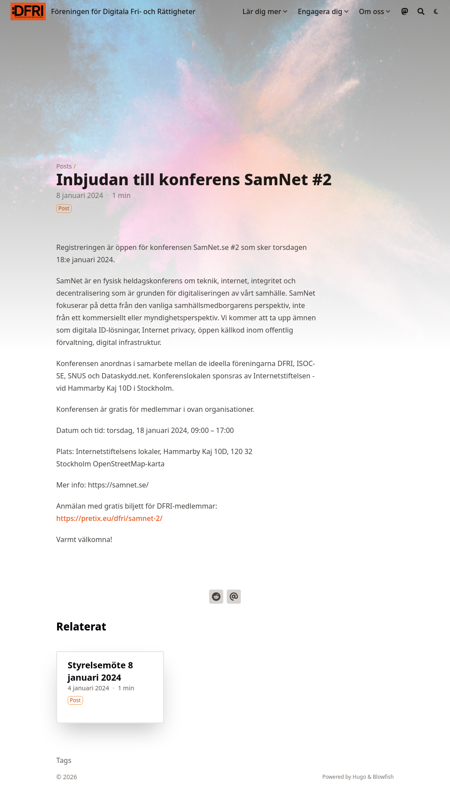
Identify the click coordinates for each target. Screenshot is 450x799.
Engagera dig (320, 11)
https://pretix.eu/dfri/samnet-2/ (109, 518)
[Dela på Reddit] (216, 597)
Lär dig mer (262, 11)
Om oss (371, 11)
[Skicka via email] (234, 597)
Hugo (359, 777)
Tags (64, 760)
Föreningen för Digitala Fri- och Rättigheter (123, 11)
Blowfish (383, 777)
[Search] (421, 11)
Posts (64, 166)
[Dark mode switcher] (436, 11)
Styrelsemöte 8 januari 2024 (100, 671)
